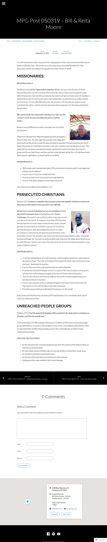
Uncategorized (27, 41)
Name (19, 444)
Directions (66, 514)
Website (19, 458)
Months (97, 41)
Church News (16, 41)
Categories (87, 41)
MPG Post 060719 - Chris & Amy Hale (79, 379)
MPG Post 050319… (39, 41)
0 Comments (101, 540)
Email (19, 451)
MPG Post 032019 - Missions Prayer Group (28, 379)
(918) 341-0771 (57, 509)
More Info (54, 514)
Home (8, 41)
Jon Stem (55, 53)
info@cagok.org (72, 509)
